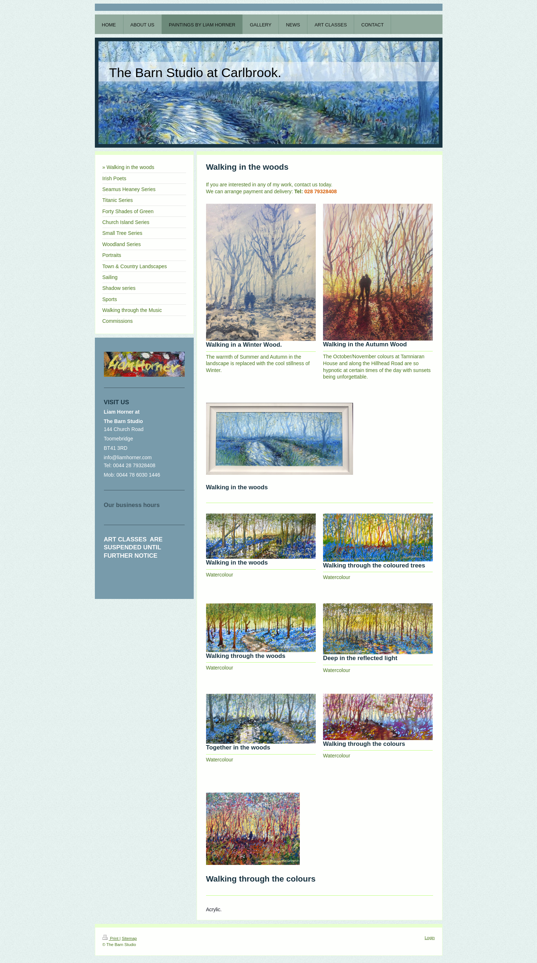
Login (430, 937)
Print (111, 938)
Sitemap (129, 938)
